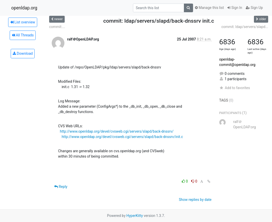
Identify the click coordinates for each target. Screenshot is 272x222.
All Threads (23, 35)
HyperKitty (134, 216)
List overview (22, 22)
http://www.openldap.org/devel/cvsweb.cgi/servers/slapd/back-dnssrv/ (116, 131)
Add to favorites (234, 88)
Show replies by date (195, 200)
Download (23, 53)
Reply (60, 187)
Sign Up (254, 8)
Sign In (234, 8)
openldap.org (24, 7)
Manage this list (209, 8)
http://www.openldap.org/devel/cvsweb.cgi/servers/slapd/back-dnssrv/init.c (122, 137)
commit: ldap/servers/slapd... (244, 27)
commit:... (57, 27)
